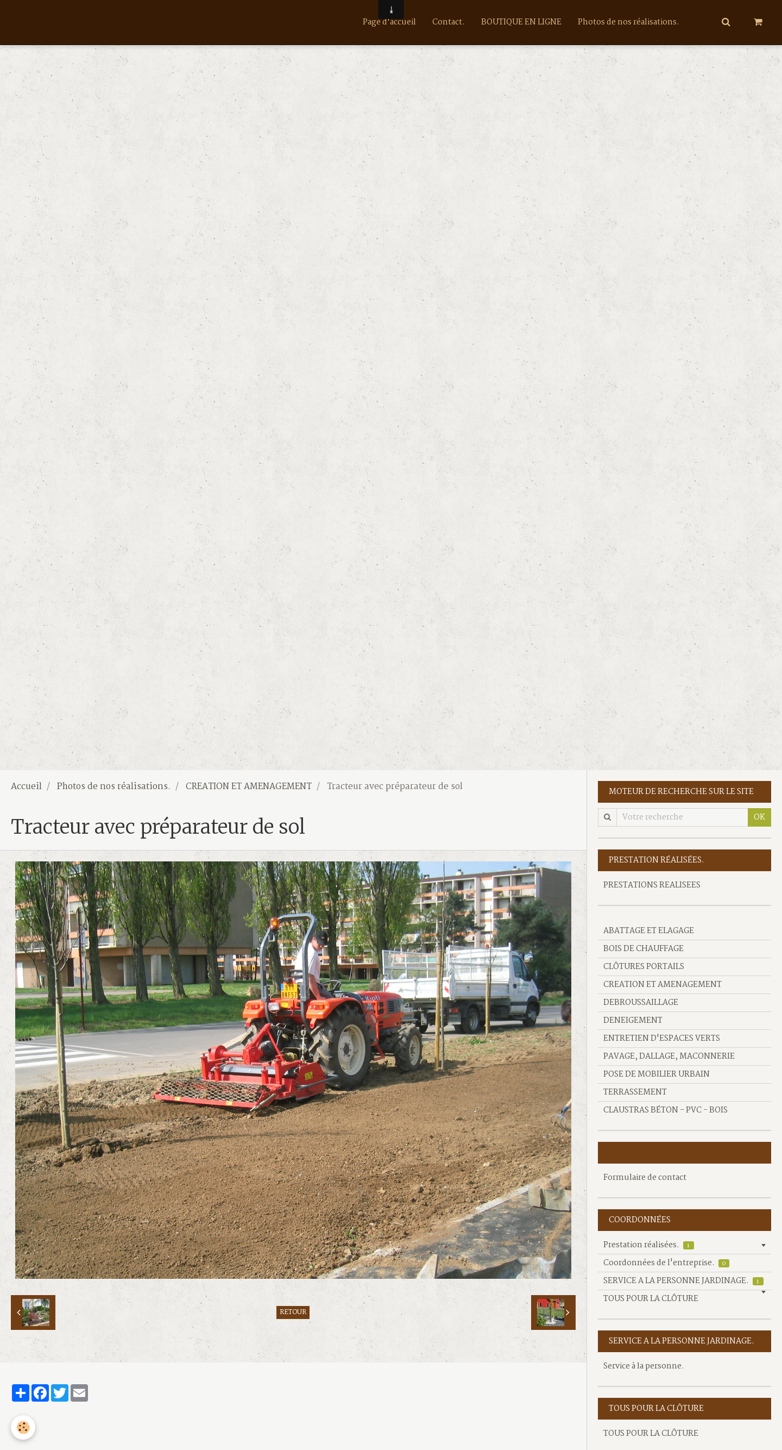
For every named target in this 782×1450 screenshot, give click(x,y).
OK (759, 817)
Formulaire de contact (644, 1177)
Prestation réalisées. (648, 1245)
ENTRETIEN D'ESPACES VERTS (661, 1038)
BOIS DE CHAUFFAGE (643, 948)
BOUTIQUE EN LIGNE (521, 22)
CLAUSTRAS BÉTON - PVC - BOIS (665, 1110)
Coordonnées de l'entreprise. (666, 1263)
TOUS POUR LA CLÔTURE (650, 1298)
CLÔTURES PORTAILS (643, 966)
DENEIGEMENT (633, 1020)
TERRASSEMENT (635, 1092)
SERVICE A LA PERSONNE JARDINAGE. (683, 1281)
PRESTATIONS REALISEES (652, 885)
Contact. (448, 22)
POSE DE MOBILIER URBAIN (656, 1074)
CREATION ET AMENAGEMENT (249, 787)
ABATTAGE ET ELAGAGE (648, 931)
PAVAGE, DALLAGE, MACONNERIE (669, 1056)
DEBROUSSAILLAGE (640, 1002)
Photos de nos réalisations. (628, 22)
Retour (293, 1312)
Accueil (26, 787)
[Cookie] (23, 1427)
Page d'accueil (389, 22)
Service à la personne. (643, 1366)
